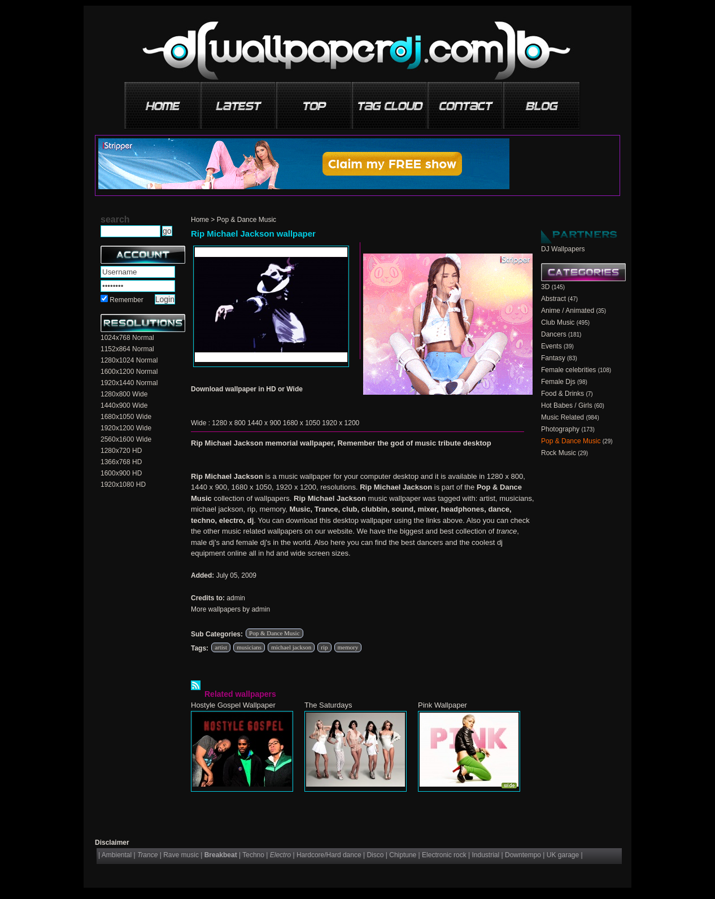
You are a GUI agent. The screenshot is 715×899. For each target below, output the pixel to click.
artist (221, 647)
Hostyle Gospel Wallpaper (233, 705)
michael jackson (291, 647)
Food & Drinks (562, 394)
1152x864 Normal (127, 349)
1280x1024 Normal (129, 360)
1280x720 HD (121, 451)
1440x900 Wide (124, 405)
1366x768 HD (121, 462)
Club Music (557, 322)
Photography (560, 429)
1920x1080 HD (123, 484)
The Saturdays (328, 705)
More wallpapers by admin (230, 609)
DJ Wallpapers (563, 249)
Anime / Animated (567, 311)
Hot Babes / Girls (566, 405)
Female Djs (558, 382)
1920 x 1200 (340, 423)
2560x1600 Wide (126, 439)
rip (324, 647)
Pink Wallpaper (442, 705)
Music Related (562, 417)
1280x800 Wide (124, 394)
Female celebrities (568, 370)
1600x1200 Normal (129, 372)
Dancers (553, 334)
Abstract (553, 299)
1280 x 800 (228, 423)
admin (235, 598)
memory (348, 647)
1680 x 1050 (301, 423)
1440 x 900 (264, 423)
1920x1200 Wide (126, 428)
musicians (249, 647)
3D (545, 287)
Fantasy (553, 358)
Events (551, 346)
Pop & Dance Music (246, 220)
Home (200, 220)
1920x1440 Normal (129, 383)
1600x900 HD (121, 473)
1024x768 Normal (127, 338)
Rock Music (558, 453)
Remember (126, 300)
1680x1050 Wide (126, 417)
